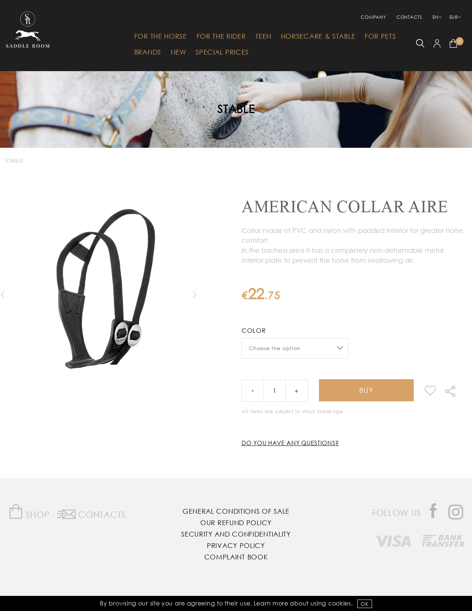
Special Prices (222, 52)
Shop (28, 511)
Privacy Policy (236, 545)
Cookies (339, 603)
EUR (454, 17)
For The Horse (160, 36)
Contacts (409, 17)
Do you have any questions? (290, 443)
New (178, 52)
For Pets (380, 36)
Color (254, 330)
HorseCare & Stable (318, 36)
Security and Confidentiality (236, 534)
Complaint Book (236, 557)
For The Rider (221, 36)
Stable (235, 108)
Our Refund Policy (236, 523)
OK (364, 603)
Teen (263, 36)
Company (373, 17)
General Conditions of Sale (236, 511)
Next (194, 294)
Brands (147, 52)
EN (435, 17)
